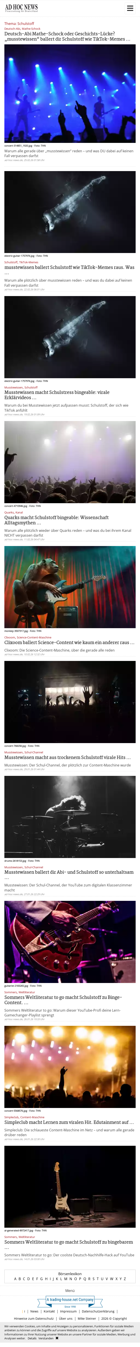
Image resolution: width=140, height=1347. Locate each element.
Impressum (68, 1311)
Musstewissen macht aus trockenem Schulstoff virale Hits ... (67, 757)
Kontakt (49, 1311)
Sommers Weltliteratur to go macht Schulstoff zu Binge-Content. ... (63, 1000)
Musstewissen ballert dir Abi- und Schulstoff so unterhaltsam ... (68, 875)
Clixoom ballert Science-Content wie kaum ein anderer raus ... (69, 643)
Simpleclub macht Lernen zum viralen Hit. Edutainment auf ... (69, 1122)
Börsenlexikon (70, 1273)
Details (32, 1338)
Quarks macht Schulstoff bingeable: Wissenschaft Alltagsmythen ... (56, 520)
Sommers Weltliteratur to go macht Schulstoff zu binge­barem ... (68, 1245)
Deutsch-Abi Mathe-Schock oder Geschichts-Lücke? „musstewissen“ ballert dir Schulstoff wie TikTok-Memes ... (67, 37)
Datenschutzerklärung (98, 1311)
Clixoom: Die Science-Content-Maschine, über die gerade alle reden (59, 650)
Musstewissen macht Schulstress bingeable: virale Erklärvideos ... (56, 395)
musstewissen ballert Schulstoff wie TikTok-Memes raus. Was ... (69, 270)
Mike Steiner (87, 1318)
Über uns (66, 1318)
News (34, 1311)
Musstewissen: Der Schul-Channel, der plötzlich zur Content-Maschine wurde (67, 765)
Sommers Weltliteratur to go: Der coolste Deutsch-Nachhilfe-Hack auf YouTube (69, 1255)
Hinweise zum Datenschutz (34, 1318)
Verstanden (46, 1338)
